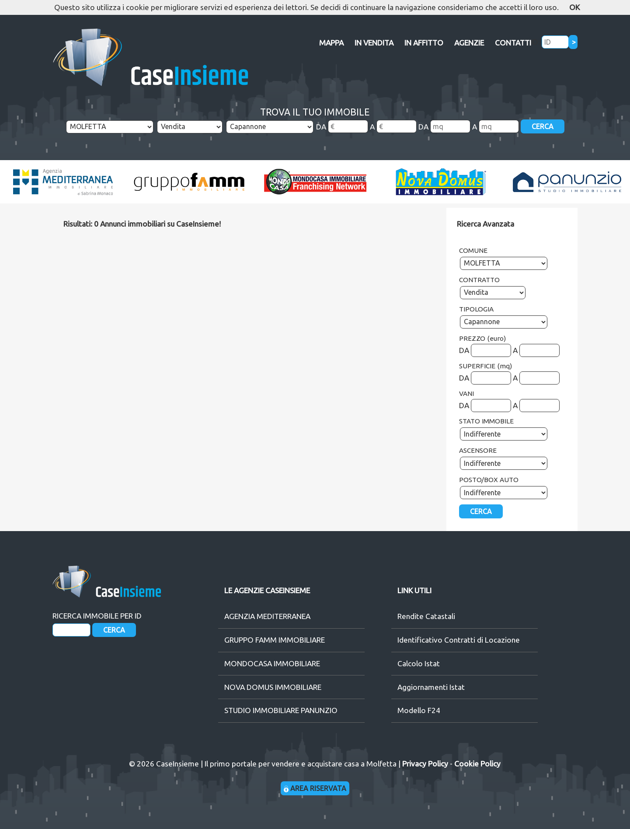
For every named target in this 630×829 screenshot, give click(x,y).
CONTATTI (513, 42)
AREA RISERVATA (315, 788)
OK (574, 7)
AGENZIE (469, 42)
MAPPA (331, 42)
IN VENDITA (374, 42)
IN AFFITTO (423, 42)
